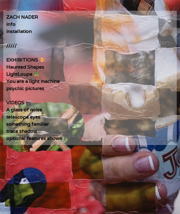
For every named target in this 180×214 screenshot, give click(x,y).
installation (19, 31)
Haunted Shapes (25, 67)
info (10, 24)
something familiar (27, 124)
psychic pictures (25, 88)
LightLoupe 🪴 (22, 74)
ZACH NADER (22, 17)
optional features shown (34, 138)
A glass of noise (24, 110)
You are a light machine (33, 81)
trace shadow (21, 131)
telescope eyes (23, 117)
